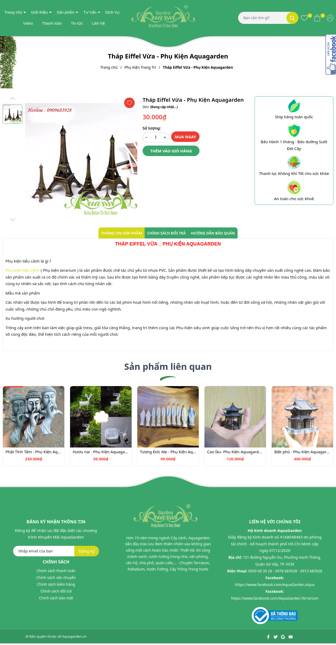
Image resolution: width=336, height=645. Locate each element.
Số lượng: (152, 128)
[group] (81, 159)
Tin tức (77, 23)
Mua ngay (185, 136)
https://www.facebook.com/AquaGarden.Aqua (274, 584)
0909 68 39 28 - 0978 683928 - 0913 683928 (285, 570)
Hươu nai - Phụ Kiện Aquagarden (101, 451)
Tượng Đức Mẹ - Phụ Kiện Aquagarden (168, 451)
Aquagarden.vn (74, 636)
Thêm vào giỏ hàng (171, 150)
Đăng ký (86, 551)
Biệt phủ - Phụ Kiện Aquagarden (302, 451)
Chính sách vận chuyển (56, 577)
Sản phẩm (66, 12)
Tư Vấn (89, 12)
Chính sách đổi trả (55, 591)
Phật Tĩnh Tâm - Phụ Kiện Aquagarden (34, 451)
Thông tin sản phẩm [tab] (121, 233)
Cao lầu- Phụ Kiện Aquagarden (235, 451)
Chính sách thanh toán (55, 570)
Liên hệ (98, 23)
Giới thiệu (39, 12)
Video (28, 23)
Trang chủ (13, 12)
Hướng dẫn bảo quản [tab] (213, 233)
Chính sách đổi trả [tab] (166, 233)
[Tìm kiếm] (292, 18)
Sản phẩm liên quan (168, 366)
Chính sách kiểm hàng (56, 584)
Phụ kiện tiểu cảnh (23, 270)
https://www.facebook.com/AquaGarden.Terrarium (274, 598)
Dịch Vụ (112, 12)
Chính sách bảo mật (56, 597)
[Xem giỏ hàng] (317, 17)
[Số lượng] (156, 137)
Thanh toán (52, 23)
